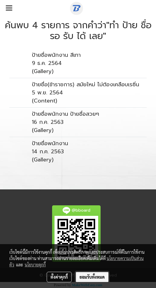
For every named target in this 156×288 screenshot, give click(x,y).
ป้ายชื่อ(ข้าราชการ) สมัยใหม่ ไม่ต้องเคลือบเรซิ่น (85, 84)
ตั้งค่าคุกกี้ (59, 277)
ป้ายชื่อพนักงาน (50, 143)
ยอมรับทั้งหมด (92, 277)
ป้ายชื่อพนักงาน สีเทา (56, 55)
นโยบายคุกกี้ (35, 264)
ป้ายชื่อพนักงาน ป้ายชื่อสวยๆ (65, 114)
